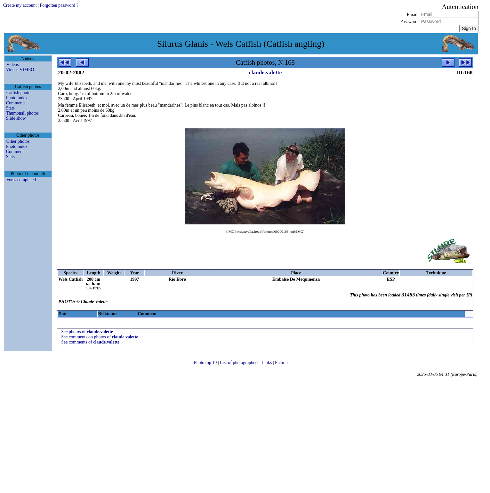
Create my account (20, 5)
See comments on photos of (99, 337)
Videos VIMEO (20, 69)
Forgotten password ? (59, 5)
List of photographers (240, 362)
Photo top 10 (206, 362)
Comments (16, 103)
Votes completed (21, 179)
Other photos (18, 141)
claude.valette (265, 72)
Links (267, 362)
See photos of (87, 331)
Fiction (282, 362)
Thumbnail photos (22, 113)
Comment (15, 151)
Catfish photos (19, 92)
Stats (10, 108)
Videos (12, 64)
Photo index (17, 97)
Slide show (16, 118)
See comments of (90, 342)
